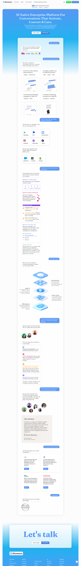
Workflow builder (38, 561)
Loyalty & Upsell (12, 563)
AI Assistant (49, 563)
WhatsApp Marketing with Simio (40, 2)
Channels (24, 565)
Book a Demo (75, 2)
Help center (61, 561)
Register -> (46, 7)
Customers (61, 563)
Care (10, 561)
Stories (22, 2)
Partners (61, 565)
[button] (64, 2)
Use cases (16, 2)
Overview (24, 561)
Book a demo (36, 32)
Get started (45, 32)
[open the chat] (77, 562)
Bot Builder (24, 563)
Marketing (11, 565)
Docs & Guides (29, 2)
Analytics (36, 563)
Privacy (36, 565)
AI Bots (48, 565)
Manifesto (49, 561)
